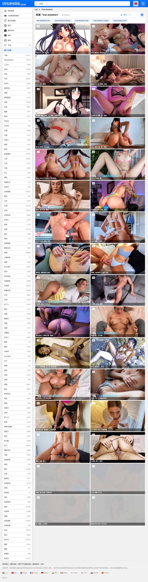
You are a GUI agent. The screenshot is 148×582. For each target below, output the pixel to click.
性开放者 (17, 276)
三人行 (17, 65)
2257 (42, 564)
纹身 (17, 422)
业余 (17, 69)
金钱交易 (17, 525)
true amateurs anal (81, 20)
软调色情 (17, 502)
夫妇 (17, 210)
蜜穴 (17, 469)
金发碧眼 (17, 521)
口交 (17, 159)
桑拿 (17, 342)
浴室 (17, 375)
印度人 (17, 140)
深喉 (17, 384)
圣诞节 (17, 187)
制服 (17, 112)
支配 (17, 323)
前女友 (17, 121)
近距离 (17, 511)
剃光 (17, 116)
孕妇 (17, 239)
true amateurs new (120, 20)
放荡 (17, 328)
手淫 (17, 300)
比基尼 (17, 351)
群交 (17, 436)
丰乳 (17, 79)
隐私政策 (36, 564)
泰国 (17, 366)
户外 (17, 295)
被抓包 (17, 478)
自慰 (17, 455)
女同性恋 (17, 215)
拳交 (17, 309)
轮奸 (17, 497)
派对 (17, 370)
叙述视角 (17, 154)
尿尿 (17, 262)
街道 (17, 474)
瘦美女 (17, 408)
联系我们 (5, 564)
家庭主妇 (17, 248)
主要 (36, 9)
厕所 (17, 145)
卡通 (17, 135)
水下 (17, 361)
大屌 (17, 206)
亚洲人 (17, 83)
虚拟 (17, 464)
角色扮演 (17, 483)
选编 (17, 516)
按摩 (17, 314)
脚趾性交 (17, 450)
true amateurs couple (101, 20)
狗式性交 (17, 394)
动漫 (17, 130)
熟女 (17, 389)
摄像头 (17, 319)
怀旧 (17, 271)
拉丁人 (17, 304)
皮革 (17, 413)
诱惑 (17, 488)
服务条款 (13, 564)
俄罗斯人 (17, 88)
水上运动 (17, 356)
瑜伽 (17, 403)
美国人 (17, 431)
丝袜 (17, 74)
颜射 (17, 544)
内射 (17, 102)
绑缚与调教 (17, 427)
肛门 (17, 445)
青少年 (17, 540)
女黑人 (17, 220)
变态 (17, 149)
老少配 (17, 441)
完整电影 (17, 243)
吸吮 (17, 177)
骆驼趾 (17, 554)
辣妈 (17, 507)
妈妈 (17, 229)
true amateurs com (43, 20)
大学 (17, 201)
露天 (17, 535)
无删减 (17, 333)
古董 (17, 168)
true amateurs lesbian (62, 20)
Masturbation (17, 60)
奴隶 (17, 224)
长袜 (17, 530)
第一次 (17, 417)
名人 (17, 173)
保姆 (17, 93)
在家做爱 (17, 192)
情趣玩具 (17, 290)
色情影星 (17, 460)
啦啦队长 (17, 182)
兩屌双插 (17, 97)
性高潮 (17, 286)
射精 (17, 253)
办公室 (17, 126)
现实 (17, 398)
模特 (17, 347)
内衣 (17, 107)
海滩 (17, 380)
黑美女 (17, 558)
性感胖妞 (17, 281)
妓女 (17, 234)
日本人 (17, 337)
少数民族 (17, 257)
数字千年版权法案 (24, 564)
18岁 (17, 55)
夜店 (17, 196)
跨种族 (17, 493)
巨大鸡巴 (17, 267)
